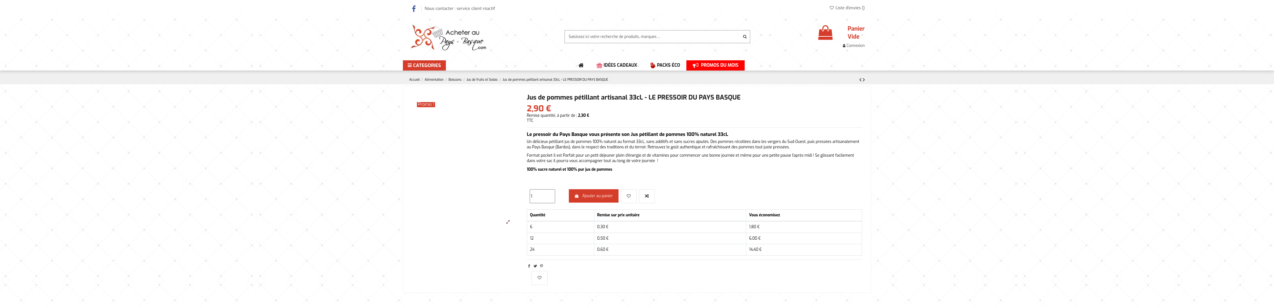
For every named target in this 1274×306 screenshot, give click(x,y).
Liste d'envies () (847, 8)
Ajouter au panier (594, 195)
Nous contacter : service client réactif (460, 8)
